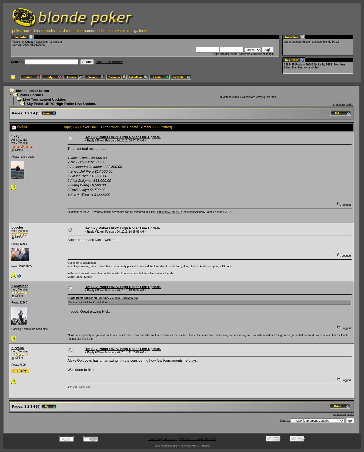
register (57, 41)
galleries (141, 30)
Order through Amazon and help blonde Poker (311, 41)
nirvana (17, 348)
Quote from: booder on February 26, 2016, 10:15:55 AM (103, 297)
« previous (339, 104)
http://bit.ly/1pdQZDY (169, 211)
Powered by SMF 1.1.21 (162, 439)
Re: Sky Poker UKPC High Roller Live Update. (123, 137)
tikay (15, 136)
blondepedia (44, 30)
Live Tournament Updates (44, 99)
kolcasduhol (311, 67)
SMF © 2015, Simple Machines (197, 439)
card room (66, 30)
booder (17, 227)
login (46, 41)
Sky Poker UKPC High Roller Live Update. (61, 104)
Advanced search (109, 62)
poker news (22, 30)
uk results (123, 30)
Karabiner (19, 286)
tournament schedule (95, 30)
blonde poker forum (32, 91)
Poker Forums (31, 95)
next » (349, 104)
